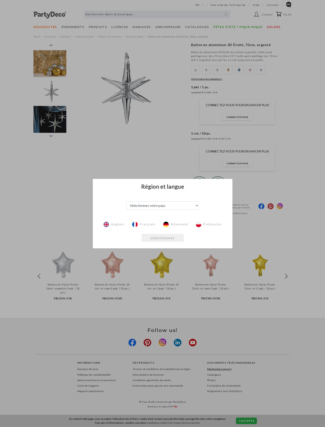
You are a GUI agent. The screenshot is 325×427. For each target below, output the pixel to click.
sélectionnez (162, 238)
